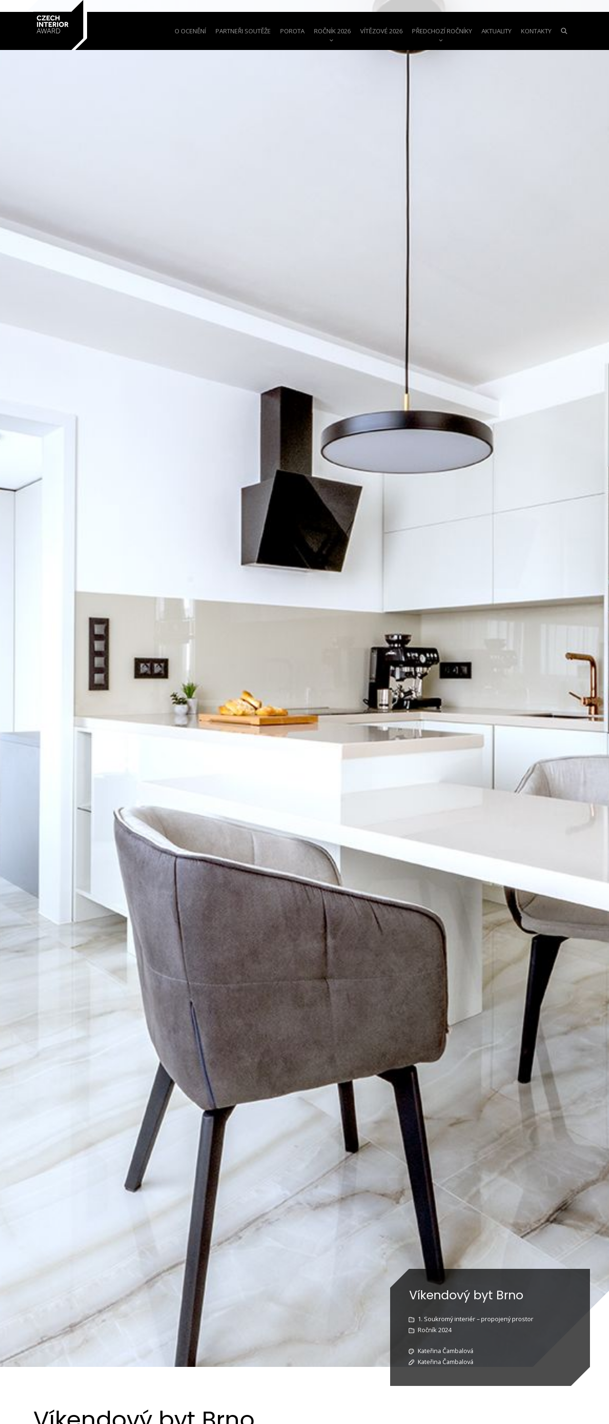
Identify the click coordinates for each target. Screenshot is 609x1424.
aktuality (496, 31)
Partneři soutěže (243, 31)
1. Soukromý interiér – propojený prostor (475, 1319)
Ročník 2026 (332, 31)
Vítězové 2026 (381, 31)
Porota (292, 31)
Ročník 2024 (435, 1329)
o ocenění (190, 31)
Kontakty (536, 31)
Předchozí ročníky (442, 31)
